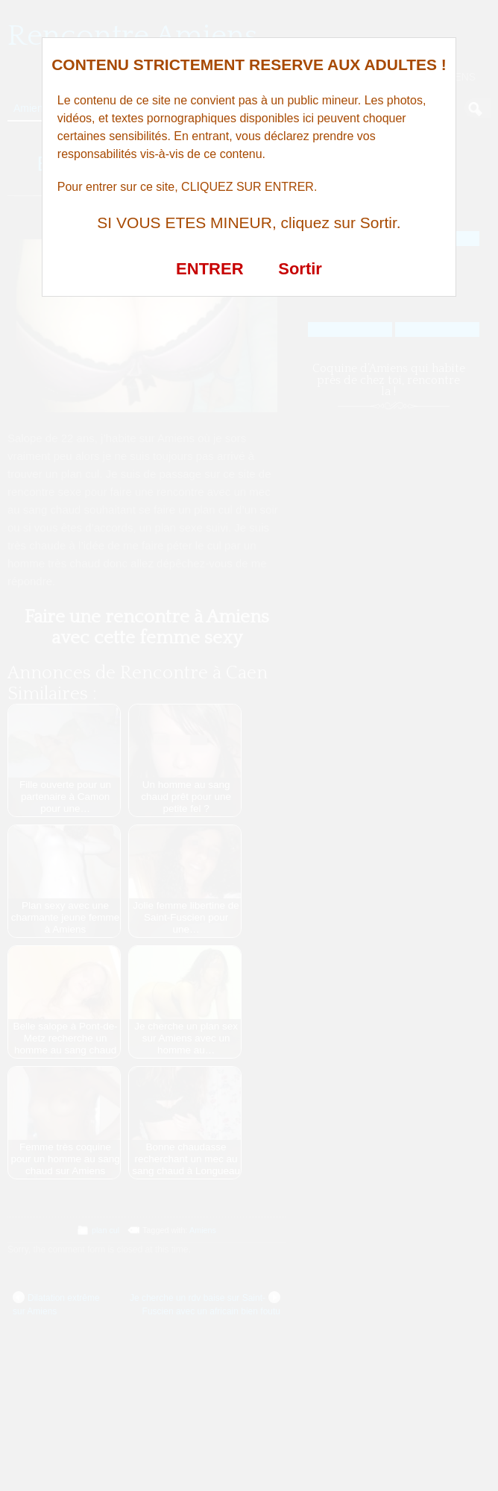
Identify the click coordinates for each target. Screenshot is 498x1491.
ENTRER (209, 268)
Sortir (300, 268)
